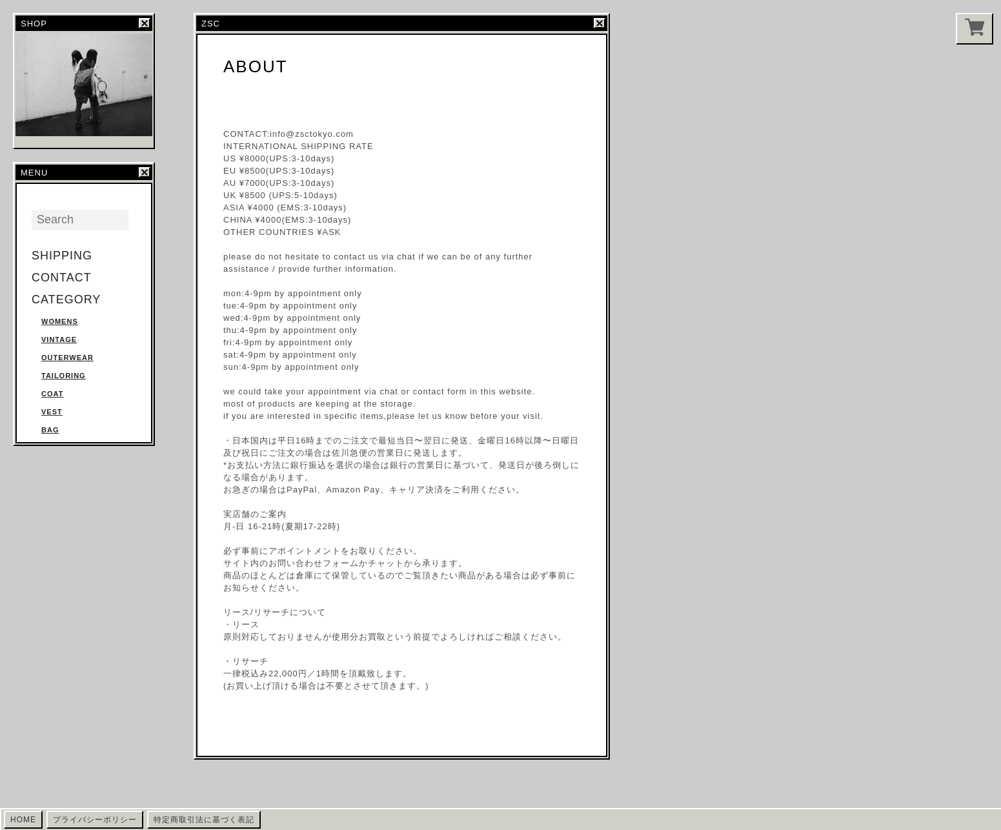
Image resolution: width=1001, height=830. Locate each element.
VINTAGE (59, 339)
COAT (52, 394)
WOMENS (59, 321)
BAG (50, 430)
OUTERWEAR (67, 357)
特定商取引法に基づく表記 (204, 819)
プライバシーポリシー (95, 819)
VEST (52, 412)
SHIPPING (62, 255)
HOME (23, 819)
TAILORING (63, 376)
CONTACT (62, 277)
